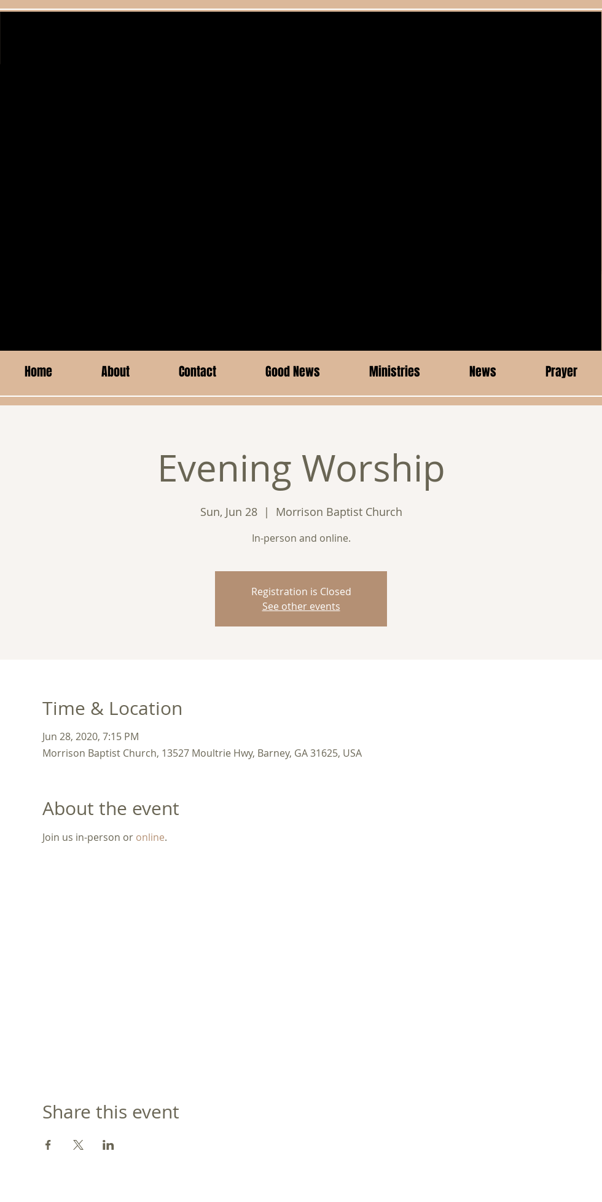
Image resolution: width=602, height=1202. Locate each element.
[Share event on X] (78, 1145)
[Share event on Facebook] (48, 1145)
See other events (301, 606)
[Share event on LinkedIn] (108, 1145)
